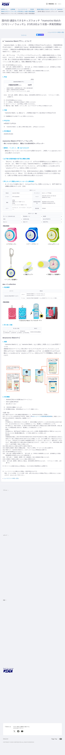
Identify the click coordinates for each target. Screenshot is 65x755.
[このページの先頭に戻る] (56, 739)
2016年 (32, 9)
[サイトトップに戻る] (6, 4)
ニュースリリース (22, 9)
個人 (56, 4)
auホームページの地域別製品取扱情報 (41, 416)
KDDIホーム (4, 9)
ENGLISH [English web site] (5, 739)
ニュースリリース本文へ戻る (56, 32)
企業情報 (12, 9)
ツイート (24, 35)
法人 (59, 4)
